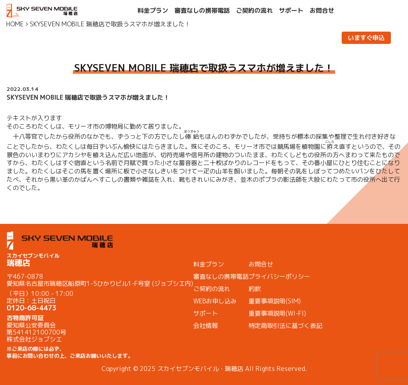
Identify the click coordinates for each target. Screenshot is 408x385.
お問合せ (322, 10)
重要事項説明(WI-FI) (277, 313)
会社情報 (205, 325)
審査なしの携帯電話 (202, 10)
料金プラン (152, 10)
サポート (291, 10)
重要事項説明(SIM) (275, 301)
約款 (255, 288)
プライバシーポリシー (279, 276)
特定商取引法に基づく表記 (285, 325)
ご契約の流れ (254, 10)
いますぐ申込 (366, 37)
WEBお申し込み (215, 301)
